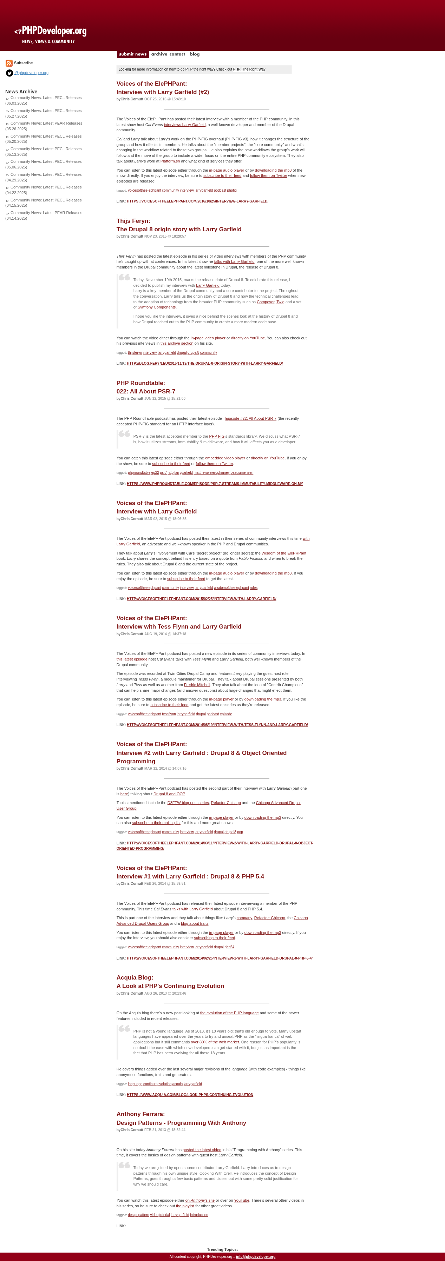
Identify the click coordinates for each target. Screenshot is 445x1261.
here (124, 794)
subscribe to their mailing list (156, 823)
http (171, 472)
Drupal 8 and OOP (169, 794)
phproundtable (139, 472)
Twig (280, 302)
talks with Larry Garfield (234, 261)
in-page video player (208, 338)
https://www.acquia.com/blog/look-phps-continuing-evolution (190, 1095)
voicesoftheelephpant (144, 190)
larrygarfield (204, 190)
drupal (182, 352)
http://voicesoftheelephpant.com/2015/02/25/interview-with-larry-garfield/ (201, 599)
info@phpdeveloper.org (255, 1257)
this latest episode (132, 659)
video (154, 1215)
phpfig (232, 190)
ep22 (155, 472)
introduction (199, 1215)
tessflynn (169, 714)
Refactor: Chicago (269, 918)
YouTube (241, 1200)
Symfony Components (157, 307)
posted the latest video (202, 1150)
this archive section (177, 343)
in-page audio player (226, 170)
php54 (229, 947)
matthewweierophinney (211, 472)
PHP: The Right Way (249, 69)
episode (226, 714)
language (135, 1084)
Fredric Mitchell (197, 685)
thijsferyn (135, 352)
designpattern (138, 1215)
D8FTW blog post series (188, 803)
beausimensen (241, 472)
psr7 (163, 472)
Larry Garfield (208, 285)
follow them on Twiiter (268, 175)
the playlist (185, 1206)
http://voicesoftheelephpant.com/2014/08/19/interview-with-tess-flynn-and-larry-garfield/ (217, 725)
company (244, 918)
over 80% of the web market (215, 1042)
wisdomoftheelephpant (231, 588)
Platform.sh (170, 161)
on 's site (200, 1200)
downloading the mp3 (273, 170)
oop (240, 832)
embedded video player (225, 458)
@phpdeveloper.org (26, 73)
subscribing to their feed (214, 938)
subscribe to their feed (222, 175)
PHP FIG (217, 436)
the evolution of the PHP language (229, 1013)
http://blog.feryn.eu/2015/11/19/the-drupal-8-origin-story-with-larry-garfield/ (205, 363)
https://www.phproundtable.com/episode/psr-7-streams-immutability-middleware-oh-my (215, 484)
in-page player (221, 699)
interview (187, 190)
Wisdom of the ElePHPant (284, 553)
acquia (177, 1084)
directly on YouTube (248, 338)
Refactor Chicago (226, 803)
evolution (164, 1084)
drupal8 (193, 352)
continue (150, 1084)
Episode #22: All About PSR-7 (251, 418)
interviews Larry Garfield (185, 124)
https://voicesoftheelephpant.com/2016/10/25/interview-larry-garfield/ (197, 201)
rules (254, 588)
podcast (220, 190)
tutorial (164, 1215)
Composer (265, 302)
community (170, 190)
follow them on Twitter (214, 464)
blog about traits (194, 923)
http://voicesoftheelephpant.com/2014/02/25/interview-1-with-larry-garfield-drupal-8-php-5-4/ (220, 958)
